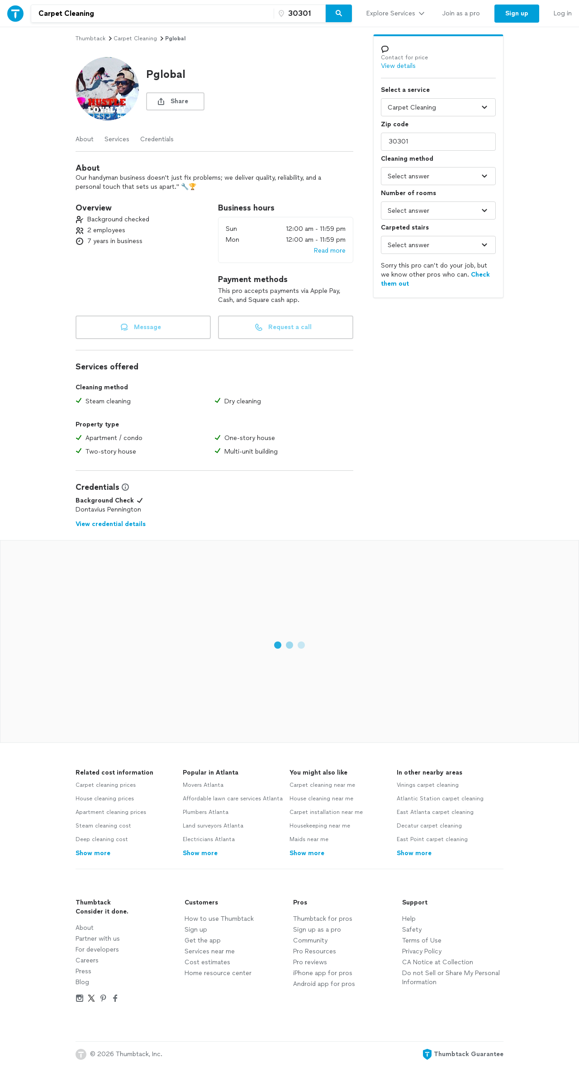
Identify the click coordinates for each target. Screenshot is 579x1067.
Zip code (394, 124)
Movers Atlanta (203, 785)
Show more (93, 853)
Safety (412, 929)
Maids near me (309, 839)
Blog (82, 982)
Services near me (210, 951)
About (85, 139)
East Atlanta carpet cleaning (435, 812)
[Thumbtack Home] (15, 13)
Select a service (405, 90)
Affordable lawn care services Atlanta (233, 798)
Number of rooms (408, 193)
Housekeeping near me (320, 826)
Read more (330, 250)
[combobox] (152, 13)
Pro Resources (314, 951)
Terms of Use (421, 940)
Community (310, 940)
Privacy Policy (421, 951)
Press (83, 971)
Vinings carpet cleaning (428, 785)
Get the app (203, 940)
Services (116, 139)
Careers (87, 960)
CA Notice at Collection (437, 962)
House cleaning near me (321, 798)
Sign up (196, 929)
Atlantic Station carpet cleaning (440, 798)
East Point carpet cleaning (432, 839)
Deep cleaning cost (102, 839)
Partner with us (98, 939)
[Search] (339, 14)
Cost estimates (207, 962)
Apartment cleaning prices (111, 812)
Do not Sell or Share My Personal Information (451, 977)
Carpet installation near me (326, 812)
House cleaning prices (105, 798)
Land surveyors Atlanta (213, 826)
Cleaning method (407, 159)
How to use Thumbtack (219, 919)
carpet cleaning (135, 38)
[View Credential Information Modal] (124, 487)
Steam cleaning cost (103, 826)
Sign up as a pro (317, 929)
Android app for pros (324, 984)
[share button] (175, 101)
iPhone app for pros (322, 973)
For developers (97, 949)
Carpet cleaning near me (322, 785)
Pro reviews (310, 962)
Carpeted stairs (405, 227)
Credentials (157, 139)
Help (409, 919)
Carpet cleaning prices (106, 785)
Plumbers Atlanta (205, 812)
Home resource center (218, 973)
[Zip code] (298, 13)
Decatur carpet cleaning (429, 826)
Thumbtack (90, 38)
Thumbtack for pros (322, 919)
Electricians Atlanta (209, 839)
